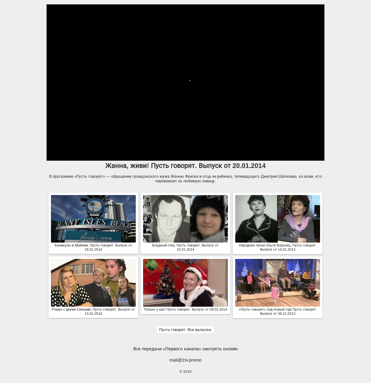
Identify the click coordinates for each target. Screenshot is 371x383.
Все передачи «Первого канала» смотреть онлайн (185, 348)
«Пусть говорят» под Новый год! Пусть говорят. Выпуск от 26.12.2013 (277, 309)
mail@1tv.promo (185, 360)
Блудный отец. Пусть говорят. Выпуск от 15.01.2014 (185, 245)
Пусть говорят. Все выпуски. (185, 330)
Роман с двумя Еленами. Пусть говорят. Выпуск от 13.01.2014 (93, 309)
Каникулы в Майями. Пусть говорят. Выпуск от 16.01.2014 (93, 245)
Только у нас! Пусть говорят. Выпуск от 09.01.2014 (185, 307)
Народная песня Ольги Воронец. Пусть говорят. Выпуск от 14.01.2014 (277, 245)
